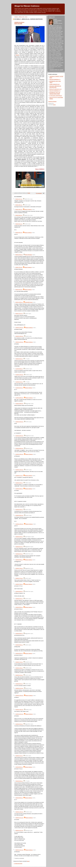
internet (17, 55)
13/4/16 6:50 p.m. (19, 653)
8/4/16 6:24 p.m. (19, 223)
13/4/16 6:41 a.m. (19, 546)
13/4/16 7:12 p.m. (19, 662)
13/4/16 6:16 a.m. (19, 536)
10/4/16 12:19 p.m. (20, 342)
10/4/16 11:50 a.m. (20, 336)
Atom (28, 861)
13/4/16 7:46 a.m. (19, 584)
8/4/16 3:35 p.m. (19, 204)
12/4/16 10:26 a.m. (20, 435)
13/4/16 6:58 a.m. (19, 559)
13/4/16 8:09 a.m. (19, 591)
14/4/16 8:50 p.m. (19, 767)
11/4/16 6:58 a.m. (19, 368)
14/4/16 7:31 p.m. (19, 755)
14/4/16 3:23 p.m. (19, 724)
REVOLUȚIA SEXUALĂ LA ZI (55, 89)
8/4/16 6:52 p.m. (19, 232)
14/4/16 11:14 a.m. (20, 688)
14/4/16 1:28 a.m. (19, 667)
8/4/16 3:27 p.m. (19, 199)
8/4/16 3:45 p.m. (19, 209)
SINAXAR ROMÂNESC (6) (55, 90)
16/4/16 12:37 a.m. (20, 849)
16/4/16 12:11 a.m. (20, 817)
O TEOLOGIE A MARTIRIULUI (56, 95)
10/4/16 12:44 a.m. (20, 327)
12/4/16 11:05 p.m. (20, 524)
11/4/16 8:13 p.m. (19, 381)
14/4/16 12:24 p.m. (20, 714)
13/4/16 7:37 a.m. (19, 578)
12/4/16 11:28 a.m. (20, 469)
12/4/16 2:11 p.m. (19, 475)
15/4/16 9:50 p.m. (19, 797)
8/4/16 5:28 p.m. (19, 215)
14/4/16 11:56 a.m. (20, 709)
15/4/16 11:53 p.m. (20, 811)
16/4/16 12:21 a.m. (20, 830)
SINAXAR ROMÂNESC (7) (55, 79)
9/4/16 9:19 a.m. (19, 289)
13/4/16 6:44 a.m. (19, 553)
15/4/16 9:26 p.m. (19, 781)
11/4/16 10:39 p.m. (20, 397)
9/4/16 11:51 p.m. (19, 313)
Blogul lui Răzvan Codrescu (27, 6)
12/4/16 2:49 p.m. (19, 488)
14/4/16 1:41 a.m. (19, 675)
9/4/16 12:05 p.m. (19, 302)
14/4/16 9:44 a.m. (19, 683)
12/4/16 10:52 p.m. (20, 515)
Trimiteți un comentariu (19, 858)
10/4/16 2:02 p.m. (19, 358)
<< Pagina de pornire (18, 863)
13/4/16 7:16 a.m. (19, 568)
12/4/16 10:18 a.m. (20, 421)
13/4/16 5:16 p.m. (19, 598)
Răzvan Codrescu (28, 209)
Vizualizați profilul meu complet (56, 69)
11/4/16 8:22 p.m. (19, 387)
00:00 (29, 193)
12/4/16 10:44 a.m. (20, 448)
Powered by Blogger (52, 101)
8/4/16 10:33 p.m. (19, 254)
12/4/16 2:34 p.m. (19, 482)
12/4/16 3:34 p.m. (19, 509)
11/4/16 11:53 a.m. (20, 374)
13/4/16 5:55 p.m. (19, 607)
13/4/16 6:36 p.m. (19, 644)
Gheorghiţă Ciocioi (28, 302)
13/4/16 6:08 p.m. (19, 633)
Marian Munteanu (28, 254)
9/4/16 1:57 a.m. (19, 267)
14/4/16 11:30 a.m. (20, 695)
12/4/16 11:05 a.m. (20, 454)
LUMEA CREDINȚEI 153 (55, 84)
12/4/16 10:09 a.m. (20, 403)
